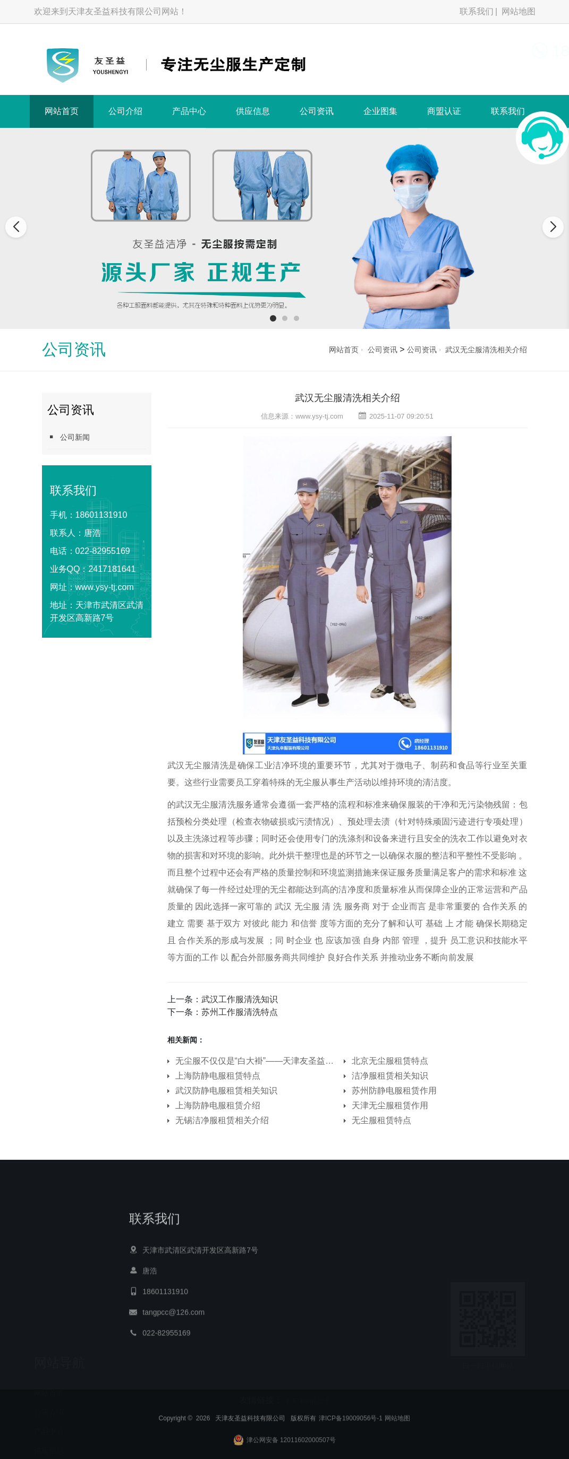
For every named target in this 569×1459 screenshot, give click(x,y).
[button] (273, 318)
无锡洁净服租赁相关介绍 (222, 1120)
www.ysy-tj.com (104, 587)
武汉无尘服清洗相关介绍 (486, 349)
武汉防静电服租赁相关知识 (226, 1090)
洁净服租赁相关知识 (390, 1075)
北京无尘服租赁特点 (390, 1060)
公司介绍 (125, 111)
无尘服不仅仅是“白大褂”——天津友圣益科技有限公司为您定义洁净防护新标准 (257, 1060)
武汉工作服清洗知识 (239, 999)
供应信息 (253, 111)
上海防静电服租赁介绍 (217, 1105)
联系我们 (477, 11)
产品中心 (189, 111)
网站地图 (519, 11)
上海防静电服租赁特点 (217, 1075)
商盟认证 (444, 111)
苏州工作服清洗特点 (239, 1012)
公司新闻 (68, 436)
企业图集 (380, 111)
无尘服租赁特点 (381, 1120)
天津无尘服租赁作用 (390, 1105)
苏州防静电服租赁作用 (394, 1090)
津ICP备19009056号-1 (351, 1442)
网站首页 (62, 111)
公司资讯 (317, 111)
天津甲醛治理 (310, 1396)
